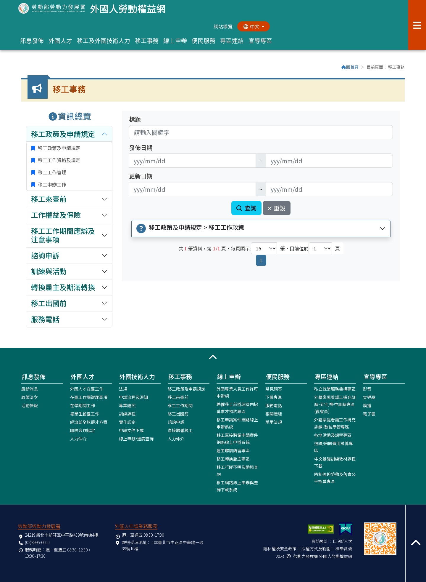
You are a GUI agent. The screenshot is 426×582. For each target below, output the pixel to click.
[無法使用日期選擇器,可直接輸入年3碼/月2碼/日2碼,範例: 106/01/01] (192, 161)
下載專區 (273, 397)
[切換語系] (253, 26)
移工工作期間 (180, 405)
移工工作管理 (51, 172)
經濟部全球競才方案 (88, 422)
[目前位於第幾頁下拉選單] (320, 248)
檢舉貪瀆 (343, 548)
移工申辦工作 (51, 184)
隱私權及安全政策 (279, 548)
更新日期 (141, 176)
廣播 (367, 405)
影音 (367, 389)
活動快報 (29, 405)
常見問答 (273, 389)
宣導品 (369, 397)
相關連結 (273, 414)
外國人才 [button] (60, 40)
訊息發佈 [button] (32, 40)
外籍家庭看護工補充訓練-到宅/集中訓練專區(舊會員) (335, 404)
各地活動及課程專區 (332, 435)
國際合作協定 (82, 430)
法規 (123, 389)
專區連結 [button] (232, 40)
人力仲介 (78, 439)
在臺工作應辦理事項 (88, 397)
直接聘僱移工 (180, 430)
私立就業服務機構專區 (335, 389)
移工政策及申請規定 (58, 147)
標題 (135, 119)
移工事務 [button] (147, 40)
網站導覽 (223, 26)
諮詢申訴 (176, 422)
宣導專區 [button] (260, 40)
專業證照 (127, 405)
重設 (277, 208)
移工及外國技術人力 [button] (103, 40)
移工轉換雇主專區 (233, 459)
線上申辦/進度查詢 (136, 439)
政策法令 (29, 397)
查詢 (246, 208)
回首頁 (350, 67)
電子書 (369, 414)
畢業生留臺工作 (84, 414)
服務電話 (273, 405)
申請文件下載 (131, 430)
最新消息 (29, 389)
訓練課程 (127, 414)
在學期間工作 (82, 405)
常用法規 (273, 422)
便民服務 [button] (203, 40)
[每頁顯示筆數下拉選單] (264, 248)
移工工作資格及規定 (58, 160)
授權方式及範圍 (315, 548)
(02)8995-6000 (37, 542)
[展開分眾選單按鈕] (417, 25)
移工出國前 (178, 414)
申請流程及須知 (133, 397)
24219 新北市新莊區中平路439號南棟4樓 (61, 535)
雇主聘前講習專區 (233, 450)
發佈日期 (141, 147)
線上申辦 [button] (175, 40)
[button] (213, 357)
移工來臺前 (178, 397)
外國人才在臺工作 (86, 389)
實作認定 (127, 422)
